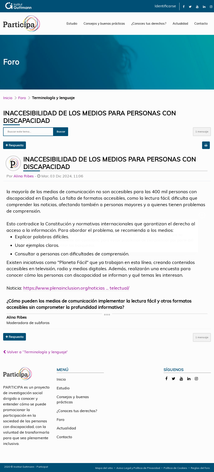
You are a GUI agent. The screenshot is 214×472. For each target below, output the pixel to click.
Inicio (7, 97)
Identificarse (165, 6)
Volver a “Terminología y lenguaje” (35, 352)
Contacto (201, 23)
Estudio (71, 23)
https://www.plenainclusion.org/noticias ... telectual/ (76, 288)
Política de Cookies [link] (175, 467)
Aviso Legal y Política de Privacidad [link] (138, 467)
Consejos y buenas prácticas (104, 23)
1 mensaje (201, 131)
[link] (184, 6)
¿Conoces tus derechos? (148, 23)
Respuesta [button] (14, 145)
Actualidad (180, 23)
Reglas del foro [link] (200, 467)
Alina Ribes (24, 176)
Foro (60, 419)
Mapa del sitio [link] (104, 467)
